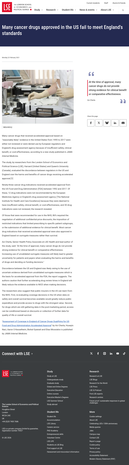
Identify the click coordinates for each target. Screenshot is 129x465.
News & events (89, 9)
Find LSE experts (96, 394)
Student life (69, 9)
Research (52, 9)
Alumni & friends (119, 3)
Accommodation (53, 420)
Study (38, 9)
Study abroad (52, 404)
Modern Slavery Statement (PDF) (102, 459)
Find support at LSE (54, 448)
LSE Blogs (93, 380)
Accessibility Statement (99, 455)
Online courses (53, 394)
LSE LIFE (50, 441)
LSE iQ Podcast (96, 390)
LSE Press (94, 387)
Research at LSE (96, 376)
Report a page (95, 441)
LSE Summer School (55, 401)
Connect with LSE (17, 353)
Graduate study (53, 383)
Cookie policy (95, 445)
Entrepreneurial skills (55, 434)
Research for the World (98, 383)
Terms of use (95, 448)
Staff (106, 3)
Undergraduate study (55, 380)
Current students (93, 3)
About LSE (107, 9)
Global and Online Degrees (57, 387)
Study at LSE (52, 376)
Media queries (95, 427)
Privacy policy (95, 452)
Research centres (96, 397)
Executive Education (55, 390)
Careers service (53, 427)
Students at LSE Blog (55, 445)
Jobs (91, 431)
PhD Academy (52, 431)
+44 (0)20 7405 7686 (10, 422)
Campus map (95, 434)
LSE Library (51, 424)
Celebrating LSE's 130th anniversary (104, 424)
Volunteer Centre (53, 438)
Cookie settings (96, 416)
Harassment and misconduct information (63, 452)
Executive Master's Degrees (57, 397)
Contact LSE (94, 438)
